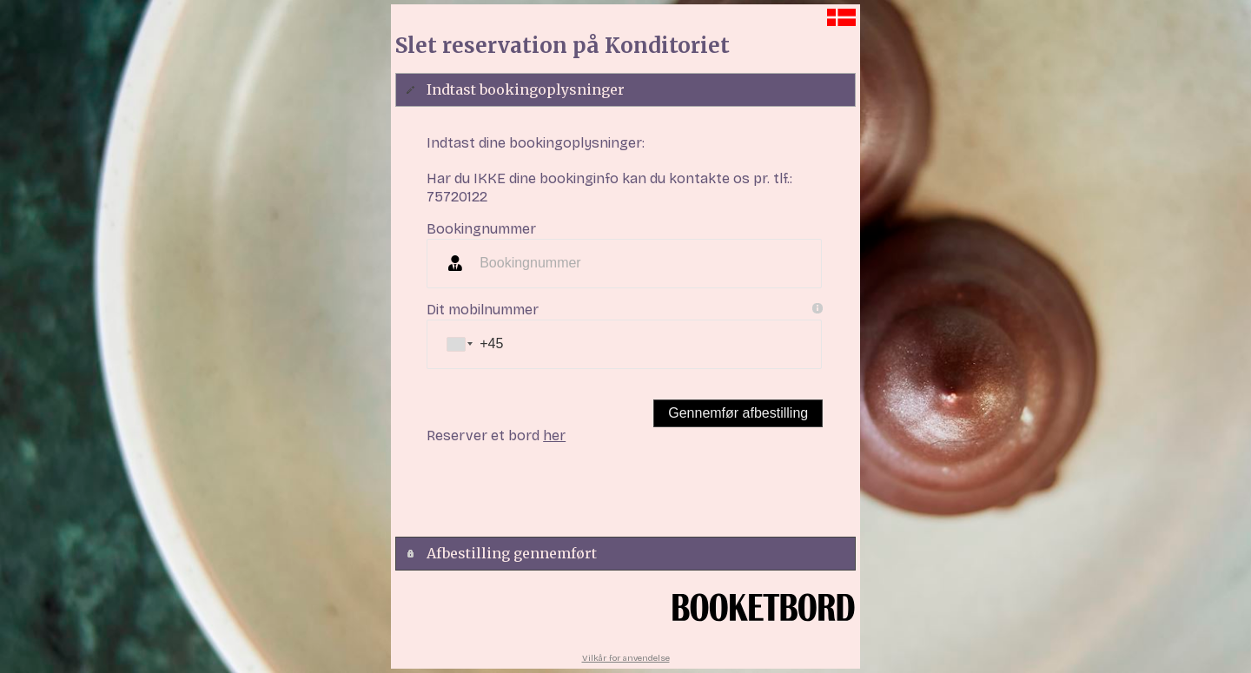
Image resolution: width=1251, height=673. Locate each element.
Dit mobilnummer (483, 309)
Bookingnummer (481, 229)
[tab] (625, 90)
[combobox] (459, 344)
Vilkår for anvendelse (626, 658)
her (554, 435)
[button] (738, 413)
